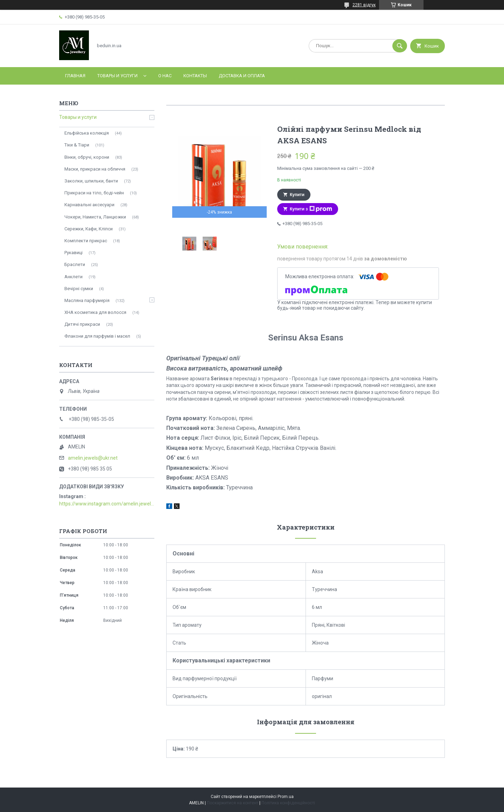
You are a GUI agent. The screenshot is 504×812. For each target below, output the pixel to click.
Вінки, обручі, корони (86, 157)
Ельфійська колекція (86, 133)
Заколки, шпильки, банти (91, 181)
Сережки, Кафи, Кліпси (88, 228)
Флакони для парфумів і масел (97, 336)
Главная (75, 75)
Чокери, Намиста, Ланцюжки (95, 217)
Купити (297, 194)
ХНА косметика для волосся (95, 312)
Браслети (74, 264)
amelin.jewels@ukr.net (93, 458)
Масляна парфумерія (87, 300)
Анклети (73, 276)
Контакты (195, 75)
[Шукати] (399, 45)
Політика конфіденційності (288, 802)
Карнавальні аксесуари (89, 204)
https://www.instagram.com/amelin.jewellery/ (106, 503)
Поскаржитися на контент (232, 802)
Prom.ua (286, 796)
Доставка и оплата (242, 75)
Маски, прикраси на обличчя (94, 169)
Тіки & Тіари (76, 145)
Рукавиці (73, 252)
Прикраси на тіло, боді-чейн (94, 192)
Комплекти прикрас (85, 240)
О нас (165, 75)
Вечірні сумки (78, 288)
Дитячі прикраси (82, 324)
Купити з (311, 209)
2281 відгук (364, 4)
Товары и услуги (117, 75)
